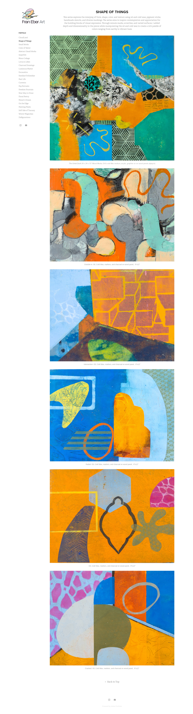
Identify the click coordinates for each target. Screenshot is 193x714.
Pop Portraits (24, 86)
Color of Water (25, 48)
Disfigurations (24, 117)
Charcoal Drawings (26, 65)
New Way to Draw (26, 93)
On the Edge (24, 103)
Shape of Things (25, 41)
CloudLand (23, 37)
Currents (22, 83)
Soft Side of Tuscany (27, 110)
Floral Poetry (24, 96)
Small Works (24, 44)
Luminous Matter (26, 69)
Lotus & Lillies (24, 62)
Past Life (22, 79)
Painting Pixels (25, 107)
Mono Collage (24, 58)
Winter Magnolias (26, 114)
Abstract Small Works (27, 51)
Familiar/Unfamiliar (27, 76)
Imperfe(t (22, 55)
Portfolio (22, 33)
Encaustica (23, 72)
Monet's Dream (25, 100)
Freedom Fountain (26, 89)
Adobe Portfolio (116, 706)
